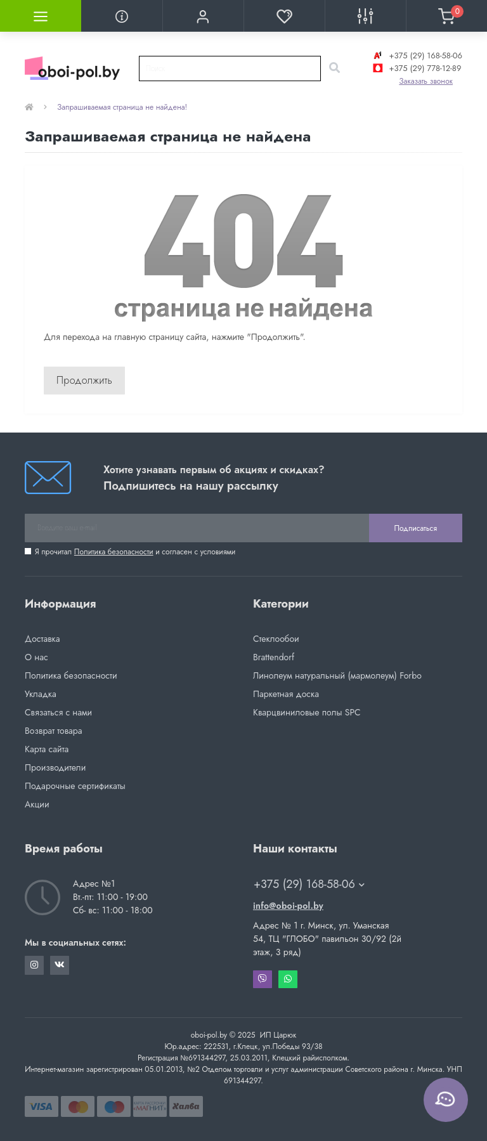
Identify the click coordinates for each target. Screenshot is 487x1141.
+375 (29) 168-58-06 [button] (309, 884)
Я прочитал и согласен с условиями (135, 551)
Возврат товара (53, 730)
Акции (37, 804)
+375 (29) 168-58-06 (416, 55)
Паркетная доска (286, 694)
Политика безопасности (113, 551)
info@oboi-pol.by (288, 905)
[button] (203, 16)
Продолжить (84, 380)
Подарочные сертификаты (75, 785)
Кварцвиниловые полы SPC (307, 712)
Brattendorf (273, 657)
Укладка (40, 694)
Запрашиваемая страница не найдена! (122, 107)
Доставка (42, 638)
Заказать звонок (426, 81)
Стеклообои (276, 638)
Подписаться (415, 528)
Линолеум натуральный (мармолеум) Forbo (337, 675)
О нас (36, 657)
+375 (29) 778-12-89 (415, 68)
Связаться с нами (58, 712)
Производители (55, 767)
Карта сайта (46, 749)
